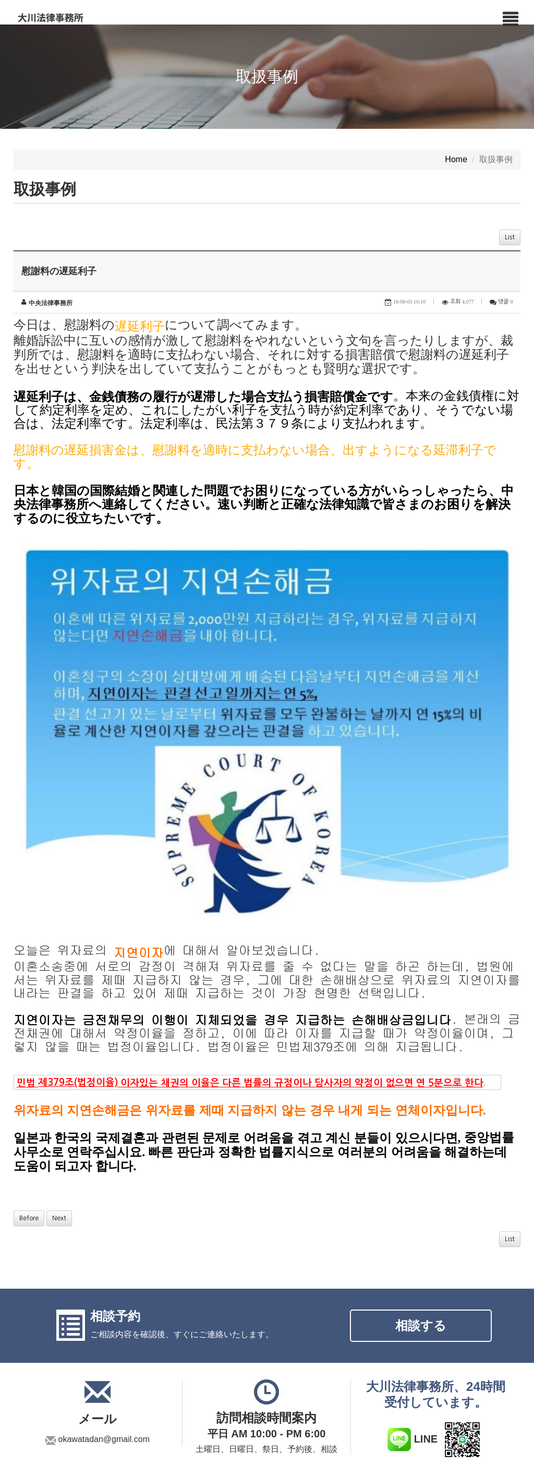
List (510, 237)
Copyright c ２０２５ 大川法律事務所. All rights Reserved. (426, 1457)
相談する (420, 1258)
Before (29, 1150)
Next (59, 1150)
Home (456, 159)
